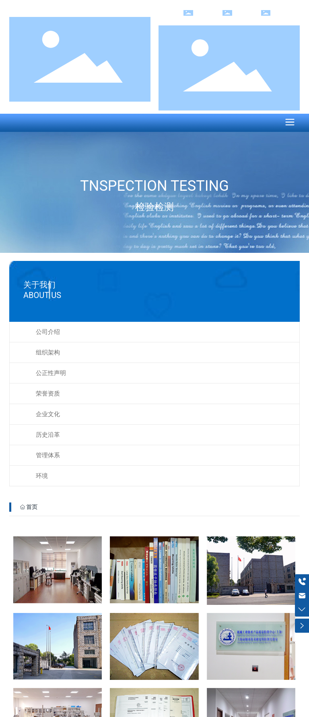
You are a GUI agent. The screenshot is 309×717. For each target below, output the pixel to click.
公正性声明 (51, 373)
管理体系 (48, 455)
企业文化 (48, 414)
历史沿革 (48, 434)
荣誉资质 (48, 393)
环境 (42, 475)
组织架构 (48, 352)
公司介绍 (48, 332)
